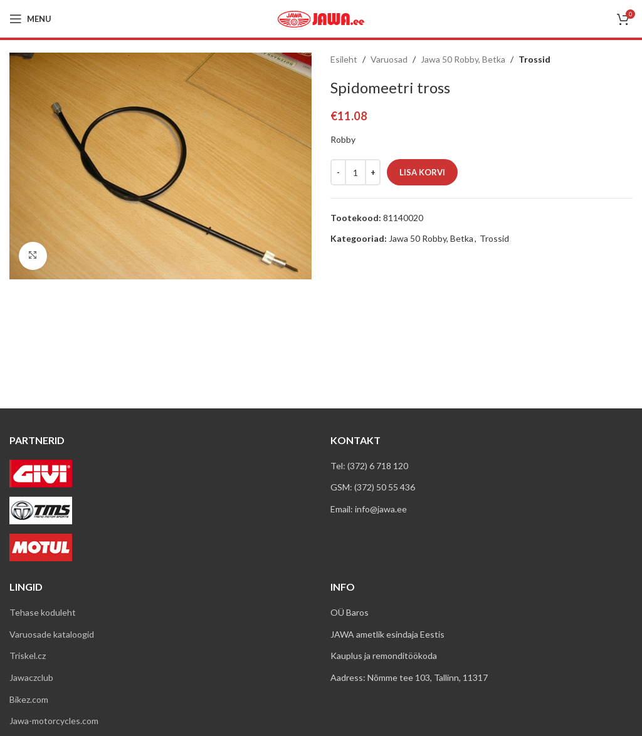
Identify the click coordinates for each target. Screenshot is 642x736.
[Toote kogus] (355, 172)
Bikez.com (28, 699)
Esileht (343, 59)
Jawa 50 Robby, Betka (463, 59)
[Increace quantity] (373, 172)
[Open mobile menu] (30, 18)
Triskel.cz (27, 655)
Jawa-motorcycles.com (53, 720)
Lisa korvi (422, 172)
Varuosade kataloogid (51, 634)
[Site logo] (321, 18)
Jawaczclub (31, 677)
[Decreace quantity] (338, 172)
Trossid (534, 59)
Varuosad (389, 59)
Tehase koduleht (42, 612)
